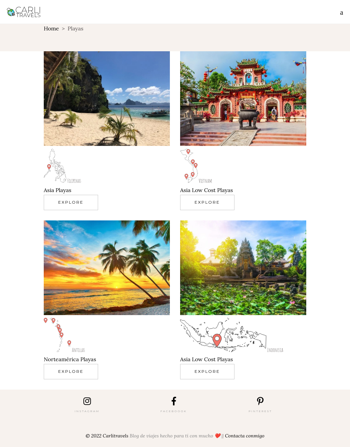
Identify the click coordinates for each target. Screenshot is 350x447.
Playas (63, 190)
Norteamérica (61, 359)
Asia (49, 190)
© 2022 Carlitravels (107, 436)
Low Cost (204, 190)
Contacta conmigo (244, 436)
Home (51, 28)
